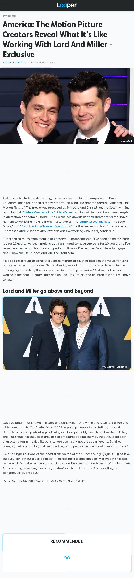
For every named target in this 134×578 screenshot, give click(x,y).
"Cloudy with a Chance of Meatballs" (46, 226)
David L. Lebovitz (16, 62)
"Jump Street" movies (94, 222)
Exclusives (10, 16)
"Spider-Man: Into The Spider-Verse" (47, 212)
